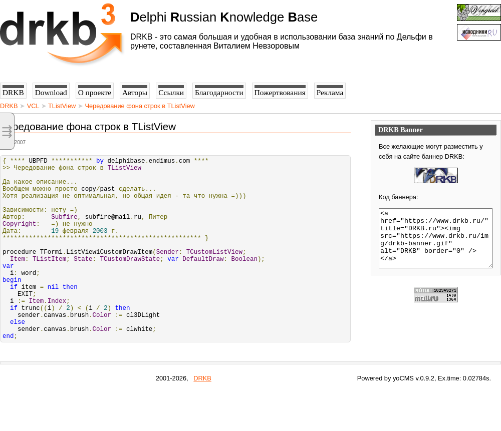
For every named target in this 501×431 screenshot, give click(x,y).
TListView (62, 106)
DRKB (9, 106)
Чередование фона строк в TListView (139, 106)
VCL (33, 106)
